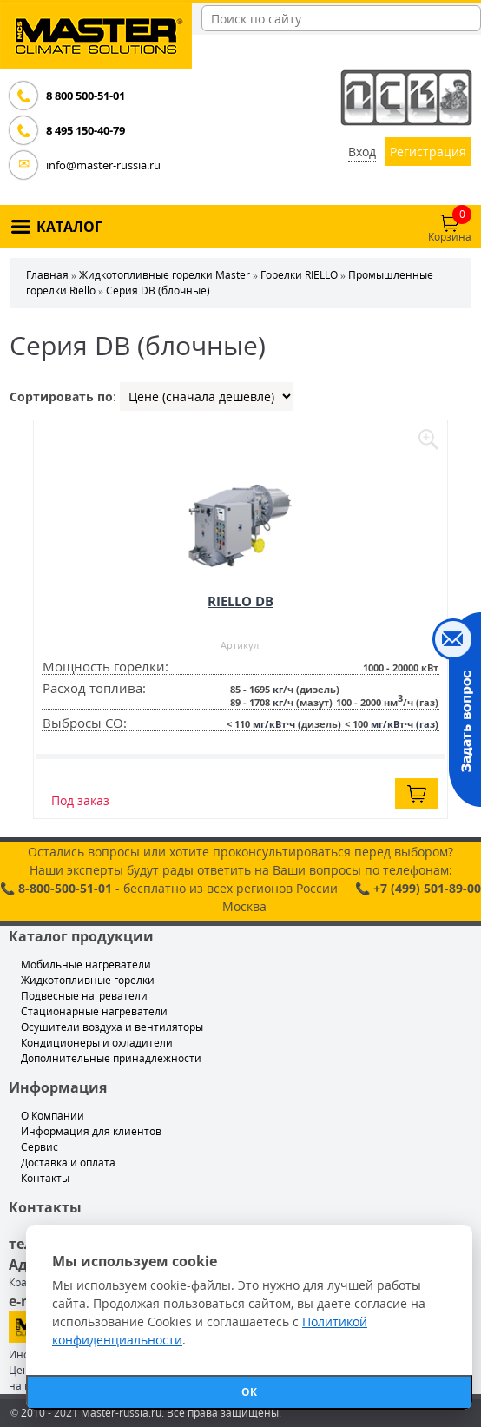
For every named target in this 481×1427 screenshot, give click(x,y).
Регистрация (428, 151)
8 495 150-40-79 (85, 130)
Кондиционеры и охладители (97, 1042)
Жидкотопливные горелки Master (164, 275)
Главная (47, 275)
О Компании (52, 1115)
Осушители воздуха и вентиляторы (112, 1027)
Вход (362, 151)
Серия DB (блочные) (158, 290)
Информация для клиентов (91, 1131)
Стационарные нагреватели (94, 1011)
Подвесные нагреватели (84, 995)
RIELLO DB (240, 601)
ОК (249, 1391)
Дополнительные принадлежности (111, 1058)
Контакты (45, 1178)
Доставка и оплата (68, 1162)
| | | (206, 396)
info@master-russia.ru (103, 165)
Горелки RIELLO (299, 275)
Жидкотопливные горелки (88, 980)
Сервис (39, 1147)
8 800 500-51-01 (85, 95)
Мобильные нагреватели (86, 964)
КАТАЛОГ (69, 226)
